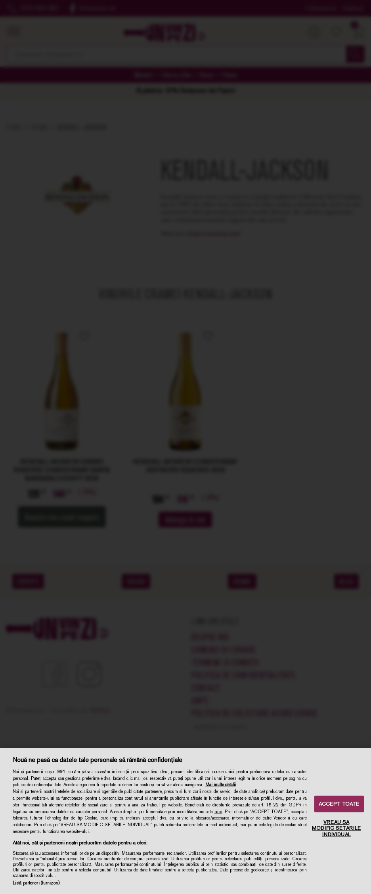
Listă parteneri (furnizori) (36, 883)
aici (218, 811)
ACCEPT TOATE (339, 803)
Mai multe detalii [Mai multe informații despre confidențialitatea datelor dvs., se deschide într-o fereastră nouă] (220, 784)
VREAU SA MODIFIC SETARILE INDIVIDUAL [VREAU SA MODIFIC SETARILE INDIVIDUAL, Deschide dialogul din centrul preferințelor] (336, 827)
